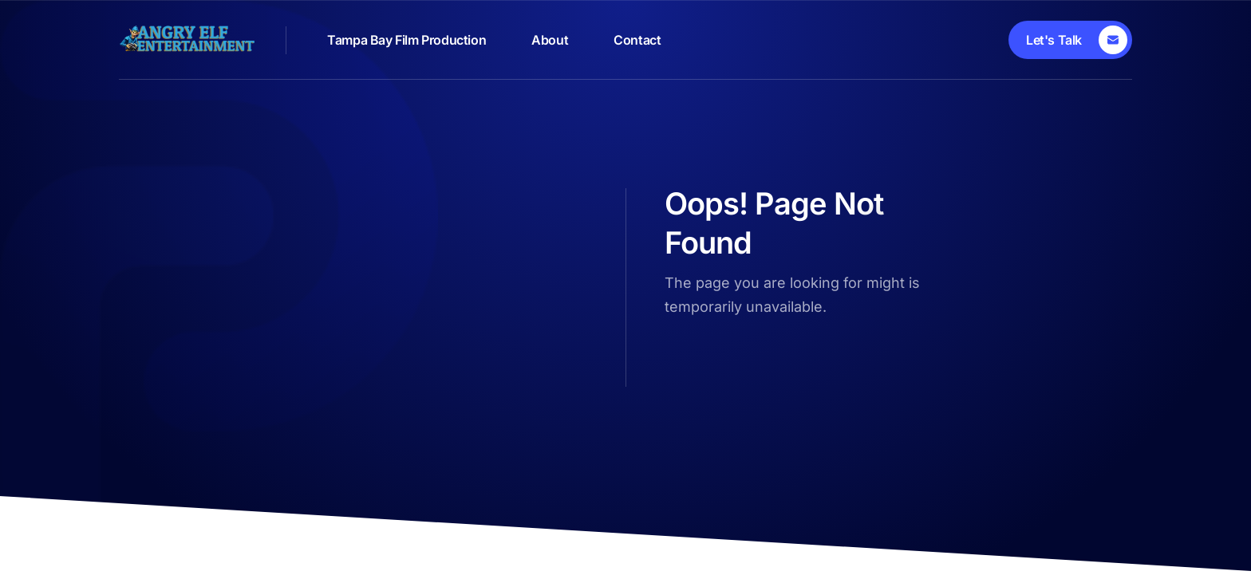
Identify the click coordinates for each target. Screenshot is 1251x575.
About (549, 40)
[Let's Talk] (1070, 40)
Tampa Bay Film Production (406, 40)
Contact (637, 40)
